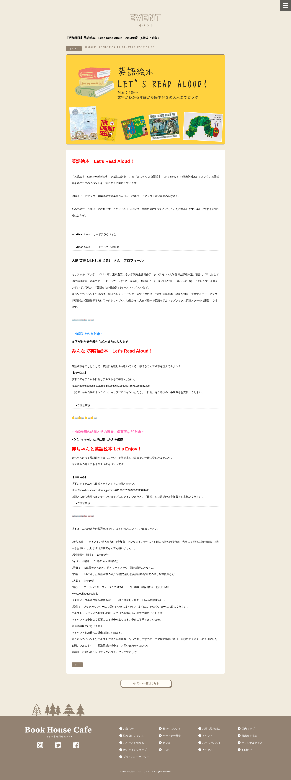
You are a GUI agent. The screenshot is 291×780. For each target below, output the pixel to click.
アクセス (207, 749)
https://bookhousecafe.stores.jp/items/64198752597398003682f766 (110, 490)
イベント (207, 735)
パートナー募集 (172, 735)
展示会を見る (249, 735)
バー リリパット (211, 742)
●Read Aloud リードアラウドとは (96, 234)
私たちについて (172, 728)
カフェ (167, 742)
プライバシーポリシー (136, 756)
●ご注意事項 (83, 405)
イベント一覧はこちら (146, 683)
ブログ (167, 749)
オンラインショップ (135, 749)
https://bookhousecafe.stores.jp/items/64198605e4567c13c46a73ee (111, 385)
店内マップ (248, 728)
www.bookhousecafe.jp (85, 593)
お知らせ (128, 728)
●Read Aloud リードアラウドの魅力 (97, 247)
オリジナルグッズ (252, 742)
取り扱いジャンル (133, 735)
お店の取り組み (211, 728)
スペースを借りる (133, 742)
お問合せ (247, 749)
